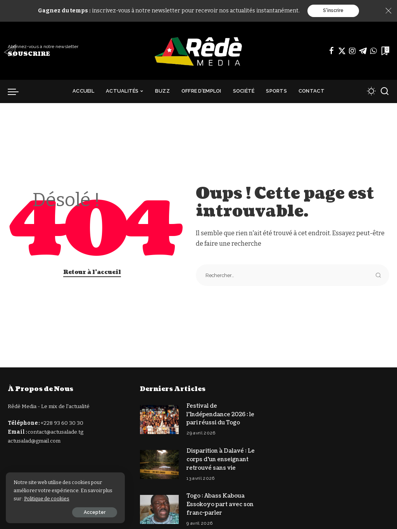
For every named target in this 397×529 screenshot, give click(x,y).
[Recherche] (384, 91)
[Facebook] (331, 50)
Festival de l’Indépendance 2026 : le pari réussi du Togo (220, 414)
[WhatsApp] (373, 50)
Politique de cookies (46, 498)
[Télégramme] (363, 50)
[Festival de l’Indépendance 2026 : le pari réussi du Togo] (159, 418)
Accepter (92, 512)
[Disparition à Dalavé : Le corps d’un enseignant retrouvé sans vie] (159, 462)
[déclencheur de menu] (17, 91)
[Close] (388, 11)
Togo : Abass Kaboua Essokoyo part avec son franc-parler (220, 501)
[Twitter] (342, 50)
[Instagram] (352, 50)
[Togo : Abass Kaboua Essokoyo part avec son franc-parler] (159, 506)
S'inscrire (333, 11)
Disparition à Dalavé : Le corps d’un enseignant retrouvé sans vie (220, 458)
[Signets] (384, 50)
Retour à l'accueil (92, 272)
